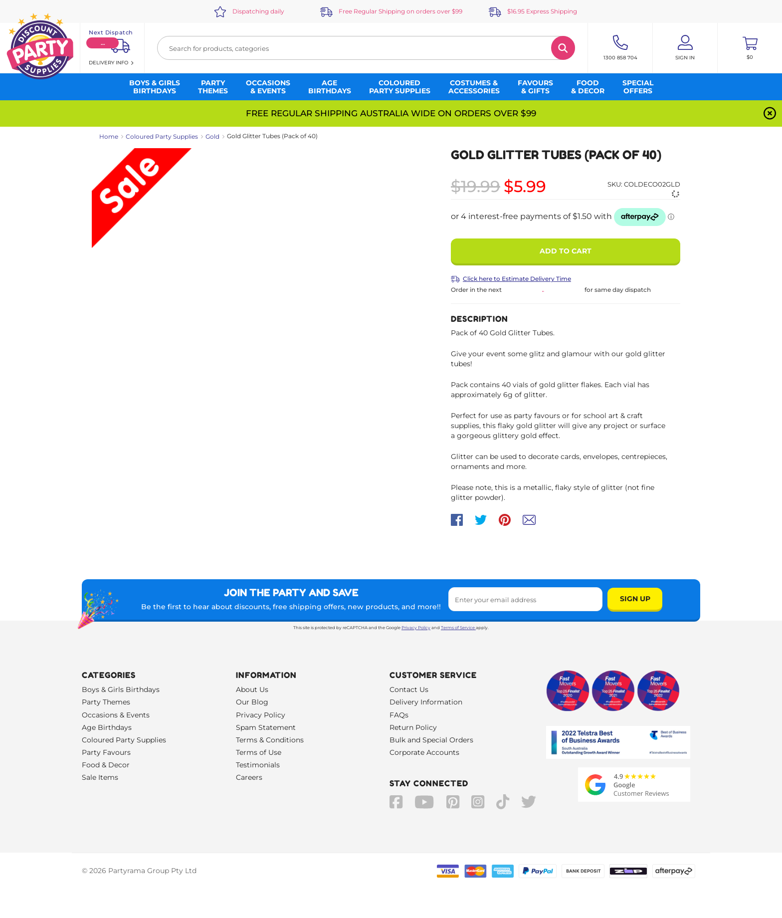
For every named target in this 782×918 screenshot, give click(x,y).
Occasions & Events (116, 714)
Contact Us (409, 689)
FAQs (399, 714)
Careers (249, 777)
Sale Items (100, 777)
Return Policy (413, 727)
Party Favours (106, 752)
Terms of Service (458, 627)
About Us (252, 689)
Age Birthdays (107, 727)
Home (108, 136)
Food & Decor (106, 764)
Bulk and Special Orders (431, 739)
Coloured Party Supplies (162, 136)
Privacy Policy (415, 627)
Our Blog (252, 701)
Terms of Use (258, 752)
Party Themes (106, 701)
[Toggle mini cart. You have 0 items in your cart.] (750, 48)
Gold (212, 136)
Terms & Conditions (270, 739)
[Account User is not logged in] (685, 48)
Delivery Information (426, 701)
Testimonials (258, 764)
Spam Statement (266, 727)
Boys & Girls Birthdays (121, 689)
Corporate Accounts (424, 752)
